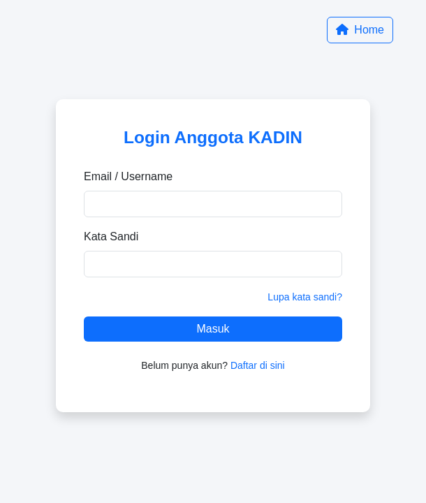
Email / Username (128, 176)
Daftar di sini (257, 365)
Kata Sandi (111, 236)
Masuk (212, 329)
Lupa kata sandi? (304, 296)
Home (360, 30)
